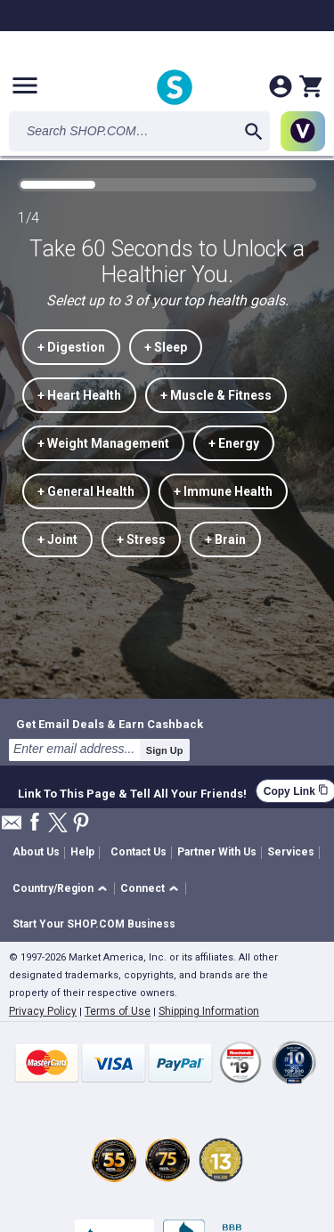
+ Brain (225, 539)
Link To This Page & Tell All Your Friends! (132, 791)
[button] (63, 889)
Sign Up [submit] (164, 750)
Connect (142, 888)
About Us (36, 852)
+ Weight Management (103, 443)
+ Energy (233, 443)
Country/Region (53, 888)
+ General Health (85, 491)
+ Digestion (71, 347)
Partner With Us (217, 852)
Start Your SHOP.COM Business (93, 924)
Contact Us (138, 852)
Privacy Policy (43, 1011)
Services (290, 852)
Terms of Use (118, 1011)
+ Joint (57, 539)
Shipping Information (209, 1011)
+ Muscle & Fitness (216, 395)
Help (82, 852)
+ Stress (141, 539)
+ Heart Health (79, 395)
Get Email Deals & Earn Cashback (109, 723)
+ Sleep (165, 347)
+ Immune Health (223, 491)
